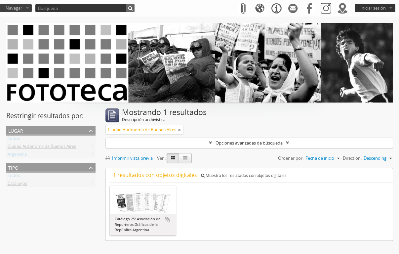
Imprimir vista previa (129, 158)
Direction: (352, 158)
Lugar (15, 130)
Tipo (13, 167)
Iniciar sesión (373, 8)
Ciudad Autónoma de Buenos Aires (42, 147)
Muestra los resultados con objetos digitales (244, 175)
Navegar (14, 8)
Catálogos (17, 185)
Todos (14, 140)
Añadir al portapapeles (167, 219)
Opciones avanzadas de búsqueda (249, 143)
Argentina (17, 155)
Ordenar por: (290, 158)
